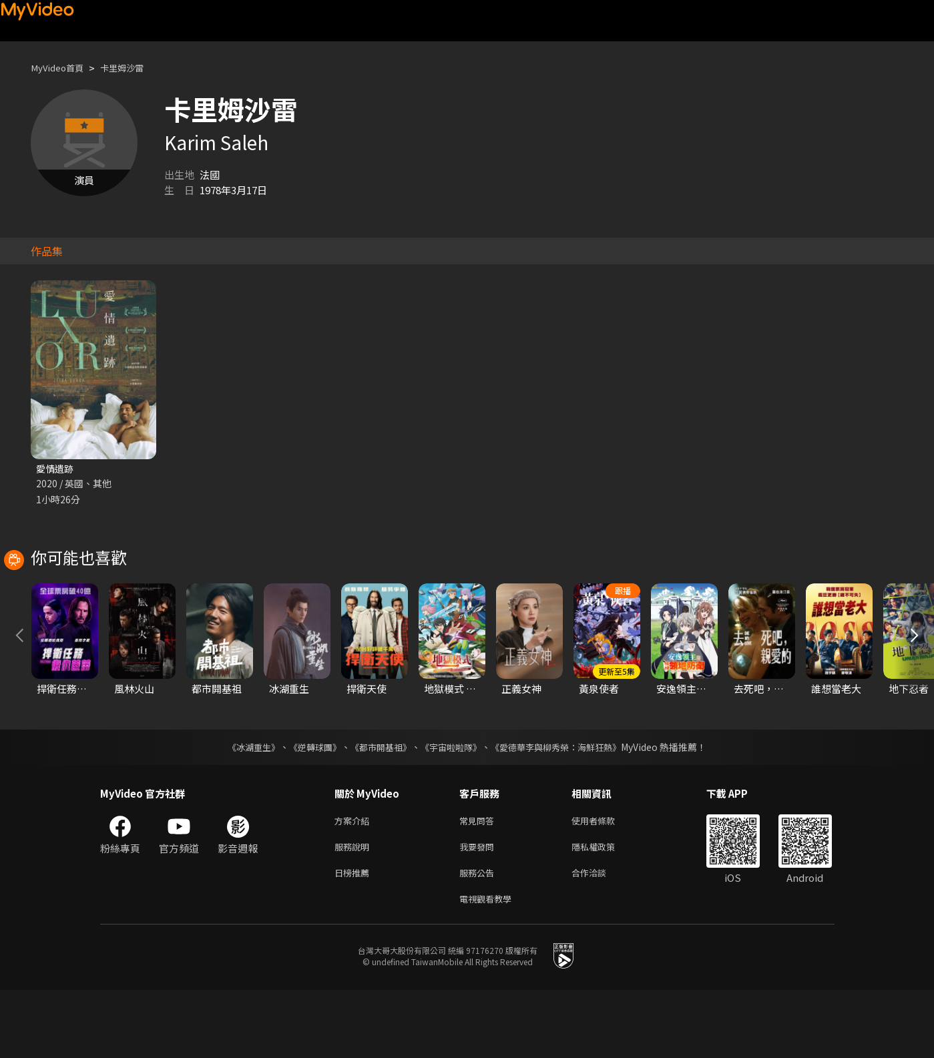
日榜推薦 (354, 938)
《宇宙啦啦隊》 (452, 807)
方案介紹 (354, 881)
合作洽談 (599, 938)
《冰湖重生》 (242, 807)
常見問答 (479, 881)
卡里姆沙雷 (133, 68)
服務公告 (479, 938)
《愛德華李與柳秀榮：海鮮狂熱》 (565, 807)
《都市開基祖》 (378, 807)
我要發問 (479, 909)
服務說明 (354, 909)
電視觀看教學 (489, 966)
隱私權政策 (604, 909)
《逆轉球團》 (308, 807)
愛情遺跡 (56, 469)
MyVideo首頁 (61, 68)
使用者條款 (604, 881)
